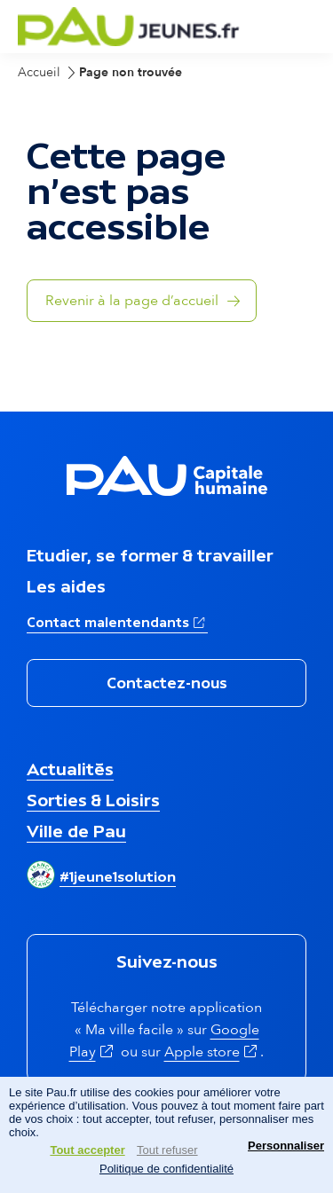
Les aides (66, 586)
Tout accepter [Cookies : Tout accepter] (87, 1150)
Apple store (212, 1052)
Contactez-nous (167, 683)
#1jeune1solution (117, 876)
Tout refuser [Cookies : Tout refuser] (167, 1150)
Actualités (70, 769)
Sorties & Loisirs (93, 800)
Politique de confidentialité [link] (166, 1168)
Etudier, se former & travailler (150, 555)
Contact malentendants (117, 621)
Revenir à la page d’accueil (131, 300)
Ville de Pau (76, 831)
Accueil (39, 72)
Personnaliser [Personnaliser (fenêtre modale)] (286, 1145)
